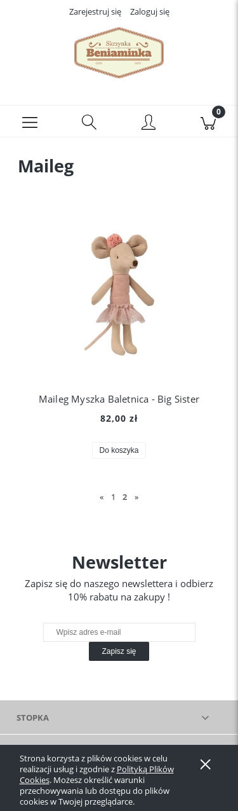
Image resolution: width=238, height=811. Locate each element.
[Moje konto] (149, 123)
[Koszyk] (208, 121)
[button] (30, 121)
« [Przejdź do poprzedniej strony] (101, 497)
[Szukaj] (89, 121)
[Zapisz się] (119, 651)
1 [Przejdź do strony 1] (113, 497)
